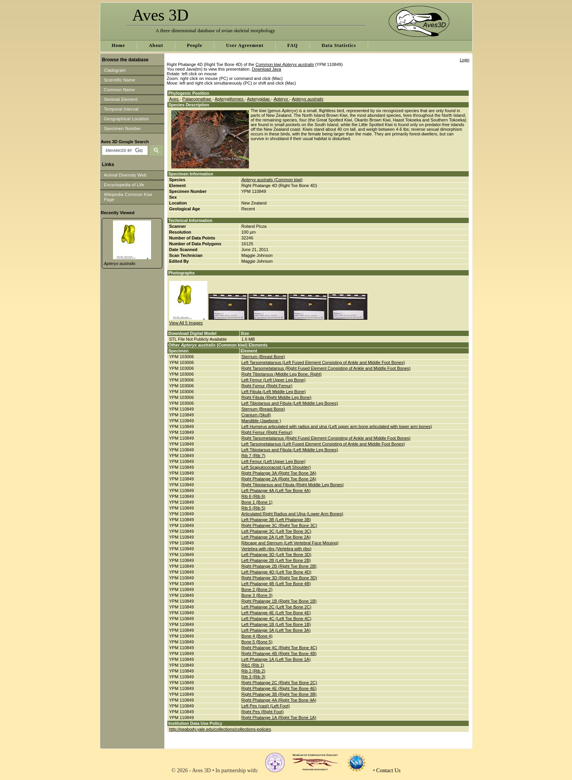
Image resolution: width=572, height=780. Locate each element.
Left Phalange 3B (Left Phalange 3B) (276, 519)
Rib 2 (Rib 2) (254, 671)
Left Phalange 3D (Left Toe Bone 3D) (276, 554)
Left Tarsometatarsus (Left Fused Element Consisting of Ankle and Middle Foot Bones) (323, 362)
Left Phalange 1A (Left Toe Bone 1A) (276, 659)
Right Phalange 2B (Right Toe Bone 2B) (279, 566)
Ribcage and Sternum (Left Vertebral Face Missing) (290, 543)
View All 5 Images (186, 323)
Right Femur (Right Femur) (267, 385)
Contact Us (388, 770)
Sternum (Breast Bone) (263, 356)
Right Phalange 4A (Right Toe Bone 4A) (279, 700)
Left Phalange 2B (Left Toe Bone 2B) (276, 560)
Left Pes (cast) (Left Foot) (266, 706)
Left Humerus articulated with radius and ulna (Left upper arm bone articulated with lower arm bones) (337, 426)
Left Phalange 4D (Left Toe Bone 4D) (276, 572)
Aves (174, 99)
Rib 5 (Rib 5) (254, 508)
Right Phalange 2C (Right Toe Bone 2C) (279, 682)
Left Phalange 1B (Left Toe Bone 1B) (276, 624)
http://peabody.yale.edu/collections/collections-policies (220, 729)
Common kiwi (285, 64)
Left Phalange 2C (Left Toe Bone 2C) (276, 607)
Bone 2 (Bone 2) (257, 589)
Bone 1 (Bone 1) (257, 502)
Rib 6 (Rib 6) (254, 496)
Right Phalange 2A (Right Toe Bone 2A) (279, 479)
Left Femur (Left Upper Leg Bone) (274, 380)
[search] (124, 150)
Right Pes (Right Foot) (263, 711)
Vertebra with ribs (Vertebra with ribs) (276, 548)
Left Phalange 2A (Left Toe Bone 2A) (276, 537)
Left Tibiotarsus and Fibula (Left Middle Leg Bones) (290, 403)
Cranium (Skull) (256, 415)
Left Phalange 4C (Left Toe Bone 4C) (276, 618)
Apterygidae (259, 99)
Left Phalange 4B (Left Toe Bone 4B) (276, 583)
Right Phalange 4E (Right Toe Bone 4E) (279, 688)
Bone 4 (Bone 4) (257, 636)
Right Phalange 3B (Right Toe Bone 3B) (279, 694)
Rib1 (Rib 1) (253, 665)
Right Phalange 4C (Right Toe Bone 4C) (279, 647)
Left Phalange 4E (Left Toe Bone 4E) (276, 612)
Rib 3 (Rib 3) (254, 676)
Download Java (266, 69)
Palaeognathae (197, 99)
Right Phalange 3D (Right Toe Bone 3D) (279, 577)
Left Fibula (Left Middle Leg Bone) (274, 391)
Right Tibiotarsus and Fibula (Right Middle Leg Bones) (293, 484)
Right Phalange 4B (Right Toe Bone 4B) (279, 653)
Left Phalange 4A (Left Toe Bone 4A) (276, 490)
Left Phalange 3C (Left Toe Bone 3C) (276, 531)
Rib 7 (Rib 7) (254, 455)
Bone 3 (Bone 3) (257, 595)
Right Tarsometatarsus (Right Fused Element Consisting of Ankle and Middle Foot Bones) (326, 368)
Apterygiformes (230, 99)
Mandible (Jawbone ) (261, 420)
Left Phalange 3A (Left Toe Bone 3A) (276, 630)
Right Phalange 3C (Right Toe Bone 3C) (279, 525)
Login (464, 60)
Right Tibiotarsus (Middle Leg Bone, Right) (282, 374)
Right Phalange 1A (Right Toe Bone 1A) (279, 717)
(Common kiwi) (272, 179)
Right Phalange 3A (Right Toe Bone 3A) (279, 473)
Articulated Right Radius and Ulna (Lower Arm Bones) (292, 513)
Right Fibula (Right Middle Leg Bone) (276, 397)
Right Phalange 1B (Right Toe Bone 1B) (279, 601)
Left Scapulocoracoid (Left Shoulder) (276, 467)
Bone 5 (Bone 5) (257, 642)
